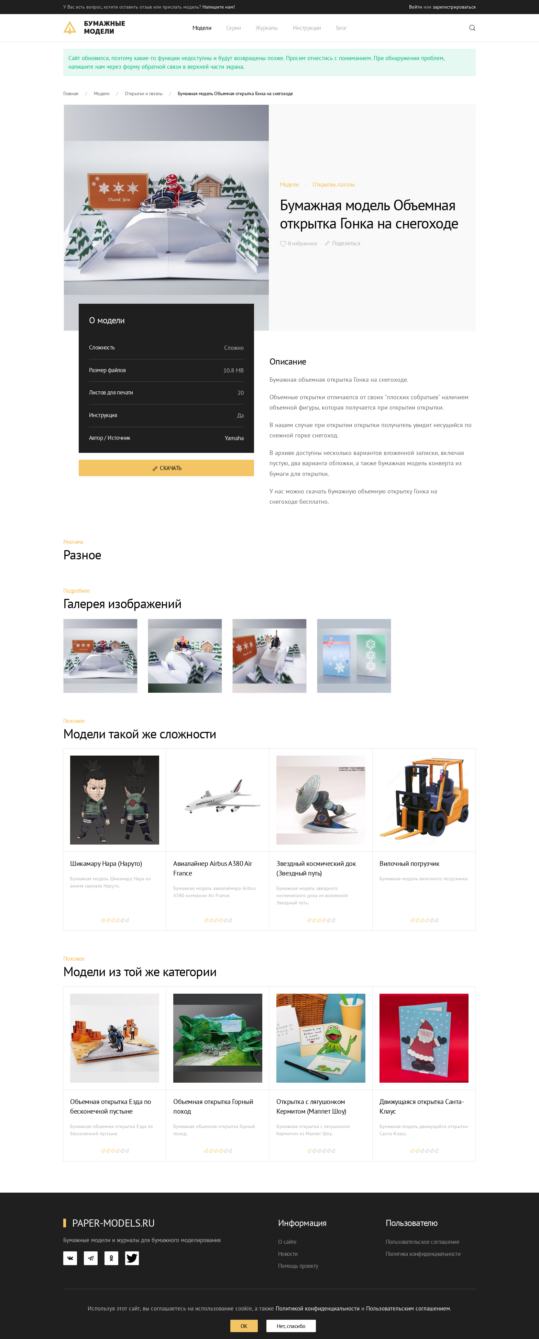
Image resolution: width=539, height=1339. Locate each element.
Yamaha (234, 438)
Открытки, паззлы (333, 184)
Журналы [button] (267, 28)
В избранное (298, 243)
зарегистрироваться (454, 7)
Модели (289, 184)
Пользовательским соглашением (408, 1308)
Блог (341, 28)
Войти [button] (415, 7)
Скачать (167, 468)
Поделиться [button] (342, 243)
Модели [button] (201, 28)
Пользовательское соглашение (423, 1242)
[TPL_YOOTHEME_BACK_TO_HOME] (94, 28)
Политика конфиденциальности (423, 1254)
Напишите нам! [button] (218, 7)
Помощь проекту (298, 1266)
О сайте (287, 1242)
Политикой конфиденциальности (318, 1308)
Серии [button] (233, 28)
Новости (288, 1254)
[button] (472, 28)
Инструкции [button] (307, 28)
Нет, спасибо (291, 1326)
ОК (244, 1326)
